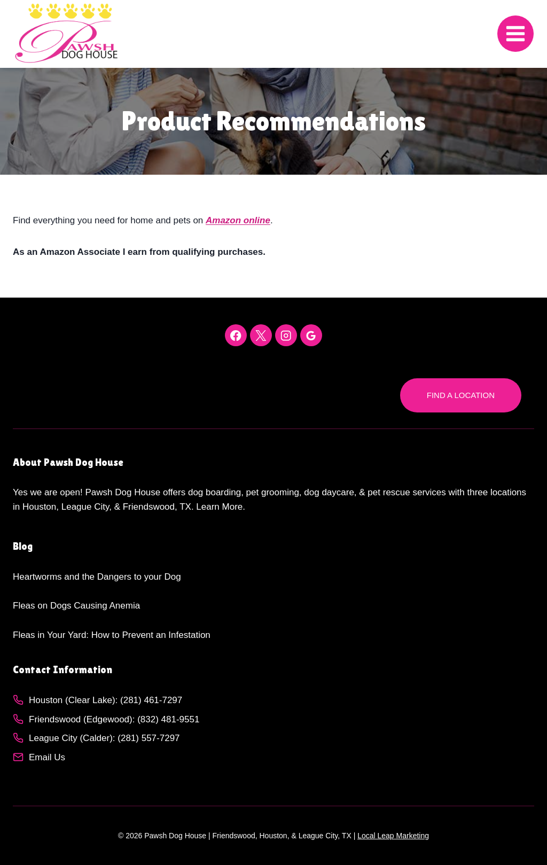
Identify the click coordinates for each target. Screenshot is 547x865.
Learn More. (220, 507)
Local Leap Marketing (393, 835)
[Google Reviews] (311, 335)
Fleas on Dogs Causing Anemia (76, 606)
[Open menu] (515, 33)
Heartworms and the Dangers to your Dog (97, 577)
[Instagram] (286, 335)
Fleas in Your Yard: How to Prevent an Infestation (111, 635)
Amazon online (238, 220)
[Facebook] (236, 335)
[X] (261, 335)
